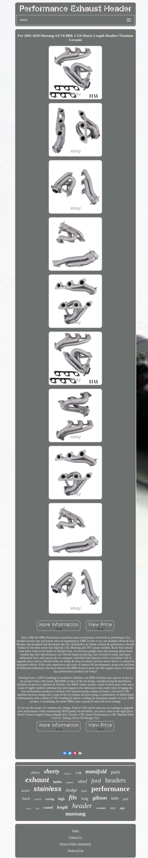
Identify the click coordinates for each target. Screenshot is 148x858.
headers (115, 780)
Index (75, 830)
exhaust (37, 780)
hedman (67, 773)
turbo (57, 782)
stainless (48, 789)
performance (110, 789)
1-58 (37, 808)
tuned (25, 791)
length (62, 807)
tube (115, 798)
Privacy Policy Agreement (75, 844)
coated (48, 808)
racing (49, 799)
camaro (69, 782)
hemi (84, 791)
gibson (99, 798)
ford (96, 780)
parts (115, 772)
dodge (71, 790)
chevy (35, 772)
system (37, 799)
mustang (75, 814)
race (112, 808)
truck (28, 808)
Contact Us (75, 837)
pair (126, 799)
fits (73, 797)
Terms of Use (75, 850)
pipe (122, 808)
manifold (96, 771)
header (82, 806)
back (26, 798)
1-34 (78, 773)
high (61, 799)
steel (82, 781)
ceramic (101, 808)
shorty (52, 771)
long (84, 798)
